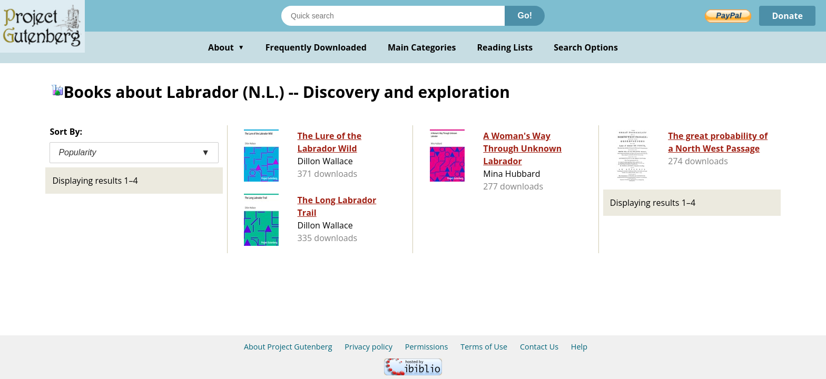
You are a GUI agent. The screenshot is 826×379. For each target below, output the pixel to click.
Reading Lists (505, 47)
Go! (524, 15)
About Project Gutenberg (288, 347)
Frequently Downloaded (316, 47)
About (226, 47)
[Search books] (393, 16)
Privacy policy (368, 347)
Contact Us (539, 347)
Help (579, 347)
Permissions (426, 347)
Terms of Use (483, 347)
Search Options (586, 47)
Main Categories (422, 47)
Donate (787, 16)
